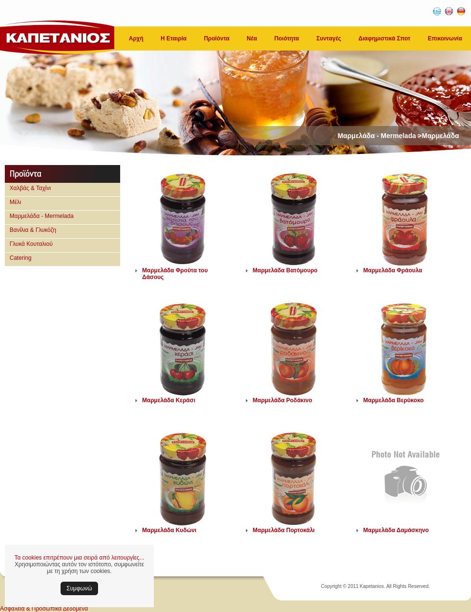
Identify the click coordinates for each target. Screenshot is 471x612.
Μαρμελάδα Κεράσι (168, 400)
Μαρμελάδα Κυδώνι (169, 530)
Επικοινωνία (445, 38)
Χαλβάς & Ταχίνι (30, 188)
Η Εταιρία (173, 38)
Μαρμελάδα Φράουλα (392, 270)
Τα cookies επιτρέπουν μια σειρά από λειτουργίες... (79, 557)
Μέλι (15, 202)
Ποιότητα (286, 38)
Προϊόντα (216, 38)
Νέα (252, 38)
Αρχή (136, 38)
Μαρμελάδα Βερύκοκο (393, 400)
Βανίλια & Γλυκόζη (33, 230)
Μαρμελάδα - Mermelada (42, 216)
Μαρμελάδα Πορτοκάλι (284, 530)
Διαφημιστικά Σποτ (384, 38)
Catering (20, 258)
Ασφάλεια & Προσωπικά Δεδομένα (44, 608)
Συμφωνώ (79, 588)
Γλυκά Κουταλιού (31, 244)
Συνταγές (328, 38)
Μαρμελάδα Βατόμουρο (285, 270)
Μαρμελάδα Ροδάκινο (282, 400)
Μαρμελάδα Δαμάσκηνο (396, 530)
